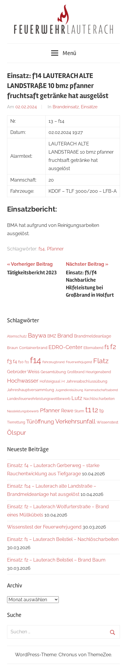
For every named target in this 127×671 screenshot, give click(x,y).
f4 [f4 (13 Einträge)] (15, 361)
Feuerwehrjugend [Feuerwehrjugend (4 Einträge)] (79, 362)
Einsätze (89, 106)
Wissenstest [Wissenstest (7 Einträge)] (107, 422)
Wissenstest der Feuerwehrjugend (44, 527)
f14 (42, 249)
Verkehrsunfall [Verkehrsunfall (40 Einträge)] (75, 421)
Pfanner (55, 249)
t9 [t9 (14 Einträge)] (101, 410)
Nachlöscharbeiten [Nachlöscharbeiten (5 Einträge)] (99, 399)
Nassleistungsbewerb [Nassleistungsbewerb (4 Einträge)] (23, 411)
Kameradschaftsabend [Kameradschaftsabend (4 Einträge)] (101, 390)
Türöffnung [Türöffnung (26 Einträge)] (40, 421)
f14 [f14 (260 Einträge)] (35, 360)
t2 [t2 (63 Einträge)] (95, 410)
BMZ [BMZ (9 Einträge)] (51, 336)
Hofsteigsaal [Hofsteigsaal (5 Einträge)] (50, 381)
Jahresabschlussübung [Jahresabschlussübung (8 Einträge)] (86, 381)
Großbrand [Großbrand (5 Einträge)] (75, 372)
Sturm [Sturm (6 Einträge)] (79, 411)
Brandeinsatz (66, 106)
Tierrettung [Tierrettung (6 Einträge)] (16, 422)
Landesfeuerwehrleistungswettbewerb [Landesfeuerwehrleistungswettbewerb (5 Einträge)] (38, 399)
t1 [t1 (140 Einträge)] (88, 409)
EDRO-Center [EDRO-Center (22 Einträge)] (65, 347)
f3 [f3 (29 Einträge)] (9, 361)
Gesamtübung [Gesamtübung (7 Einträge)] (53, 372)
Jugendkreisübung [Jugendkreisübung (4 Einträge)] (69, 390)
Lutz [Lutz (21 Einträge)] (76, 398)
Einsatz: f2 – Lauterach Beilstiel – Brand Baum (56, 560)
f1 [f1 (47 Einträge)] (106, 347)
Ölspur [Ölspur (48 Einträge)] (16, 432)
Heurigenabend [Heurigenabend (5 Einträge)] (98, 372)
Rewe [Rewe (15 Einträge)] (67, 410)
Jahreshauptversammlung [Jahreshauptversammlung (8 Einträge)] (30, 389)
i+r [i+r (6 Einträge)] (63, 381)
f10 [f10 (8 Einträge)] (21, 361)
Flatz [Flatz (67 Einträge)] (100, 361)
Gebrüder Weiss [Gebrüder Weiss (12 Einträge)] (23, 371)
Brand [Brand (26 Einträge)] (65, 336)
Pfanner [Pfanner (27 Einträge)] (50, 410)
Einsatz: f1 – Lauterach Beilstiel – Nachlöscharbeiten (62, 539)
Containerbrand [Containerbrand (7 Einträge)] (33, 348)
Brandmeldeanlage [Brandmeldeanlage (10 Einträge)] (92, 336)
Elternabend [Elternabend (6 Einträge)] (93, 348)
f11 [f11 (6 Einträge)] (27, 362)
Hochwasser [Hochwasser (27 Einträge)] (23, 380)
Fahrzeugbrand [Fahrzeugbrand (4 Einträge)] (53, 362)
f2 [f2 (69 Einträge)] (113, 347)
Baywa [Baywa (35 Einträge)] (37, 335)
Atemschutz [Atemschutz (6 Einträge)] (17, 336)
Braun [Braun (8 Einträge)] (12, 347)
